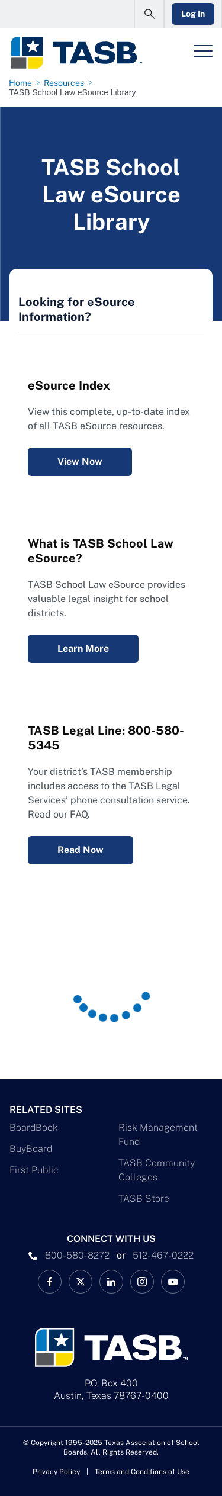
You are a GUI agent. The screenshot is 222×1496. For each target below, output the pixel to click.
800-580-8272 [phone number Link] (77, 1255)
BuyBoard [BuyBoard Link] (30, 1148)
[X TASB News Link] (80, 1282)
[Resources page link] (66, 83)
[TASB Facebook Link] (50, 1282)
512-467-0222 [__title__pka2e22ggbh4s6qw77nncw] (163, 1255)
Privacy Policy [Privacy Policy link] (56, 1472)
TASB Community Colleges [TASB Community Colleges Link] (156, 1170)
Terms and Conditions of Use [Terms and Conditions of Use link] (142, 1472)
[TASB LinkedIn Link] (111, 1282)
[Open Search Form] (149, 14)
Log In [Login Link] (193, 13)
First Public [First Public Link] (34, 1170)
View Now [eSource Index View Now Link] (79, 461)
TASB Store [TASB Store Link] (143, 1198)
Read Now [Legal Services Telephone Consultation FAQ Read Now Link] (80, 849)
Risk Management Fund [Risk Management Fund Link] (158, 1134)
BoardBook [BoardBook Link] (33, 1127)
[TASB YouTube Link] (173, 1282)
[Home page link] (23, 83)
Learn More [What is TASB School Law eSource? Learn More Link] (83, 648)
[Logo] (76, 53)
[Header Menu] (203, 51)
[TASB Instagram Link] (142, 1282)
